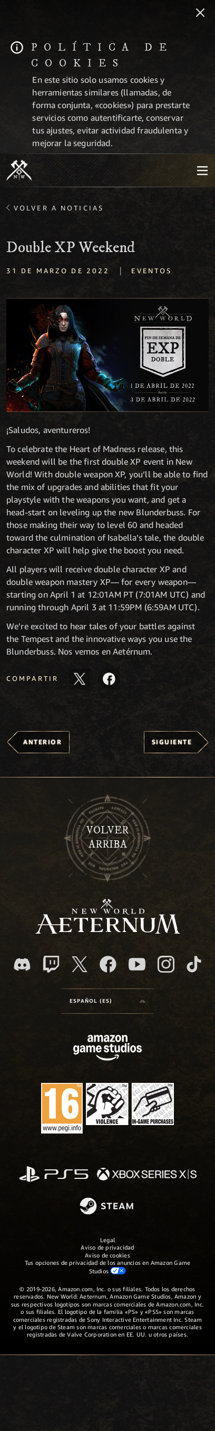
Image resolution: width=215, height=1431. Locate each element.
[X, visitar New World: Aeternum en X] (79, 964)
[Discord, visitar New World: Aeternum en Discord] (22, 964)
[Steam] (107, 1207)
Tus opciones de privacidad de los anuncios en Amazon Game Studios (108, 1266)
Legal (107, 1239)
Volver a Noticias (59, 208)
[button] (107, 355)
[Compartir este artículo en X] (79, 678)
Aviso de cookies (107, 1255)
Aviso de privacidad (107, 1247)
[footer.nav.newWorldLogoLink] (107, 930)
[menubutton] (202, 170)
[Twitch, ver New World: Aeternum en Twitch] (51, 964)
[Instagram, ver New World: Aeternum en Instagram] (166, 964)
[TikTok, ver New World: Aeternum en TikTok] (194, 964)
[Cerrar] (200, 13)
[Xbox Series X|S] (147, 1175)
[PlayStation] (54, 1175)
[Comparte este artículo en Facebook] (109, 678)
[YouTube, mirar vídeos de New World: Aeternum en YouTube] (137, 964)
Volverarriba (107, 837)
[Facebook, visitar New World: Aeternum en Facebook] (108, 964)
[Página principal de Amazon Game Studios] (107, 1049)
